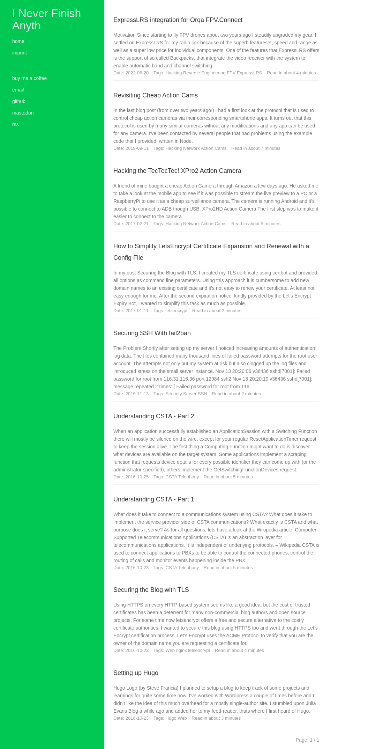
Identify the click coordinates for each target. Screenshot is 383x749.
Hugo (172, 718)
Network (192, 148)
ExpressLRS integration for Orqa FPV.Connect (178, 19)
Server (190, 393)
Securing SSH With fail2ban (152, 333)
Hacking (174, 72)
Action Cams (214, 148)
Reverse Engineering (205, 72)
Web (171, 650)
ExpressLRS (250, 72)
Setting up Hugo (135, 672)
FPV (232, 72)
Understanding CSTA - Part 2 (153, 416)
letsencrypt (177, 310)
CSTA (172, 476)
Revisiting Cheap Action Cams (155, 95)
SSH (203, 393)
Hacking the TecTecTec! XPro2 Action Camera (177, 170)
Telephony (189, 476)
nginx (182, 650)
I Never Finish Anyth (46, 19)
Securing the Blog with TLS (151, 589)
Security (174, 393)
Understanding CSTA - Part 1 (153, 499)
